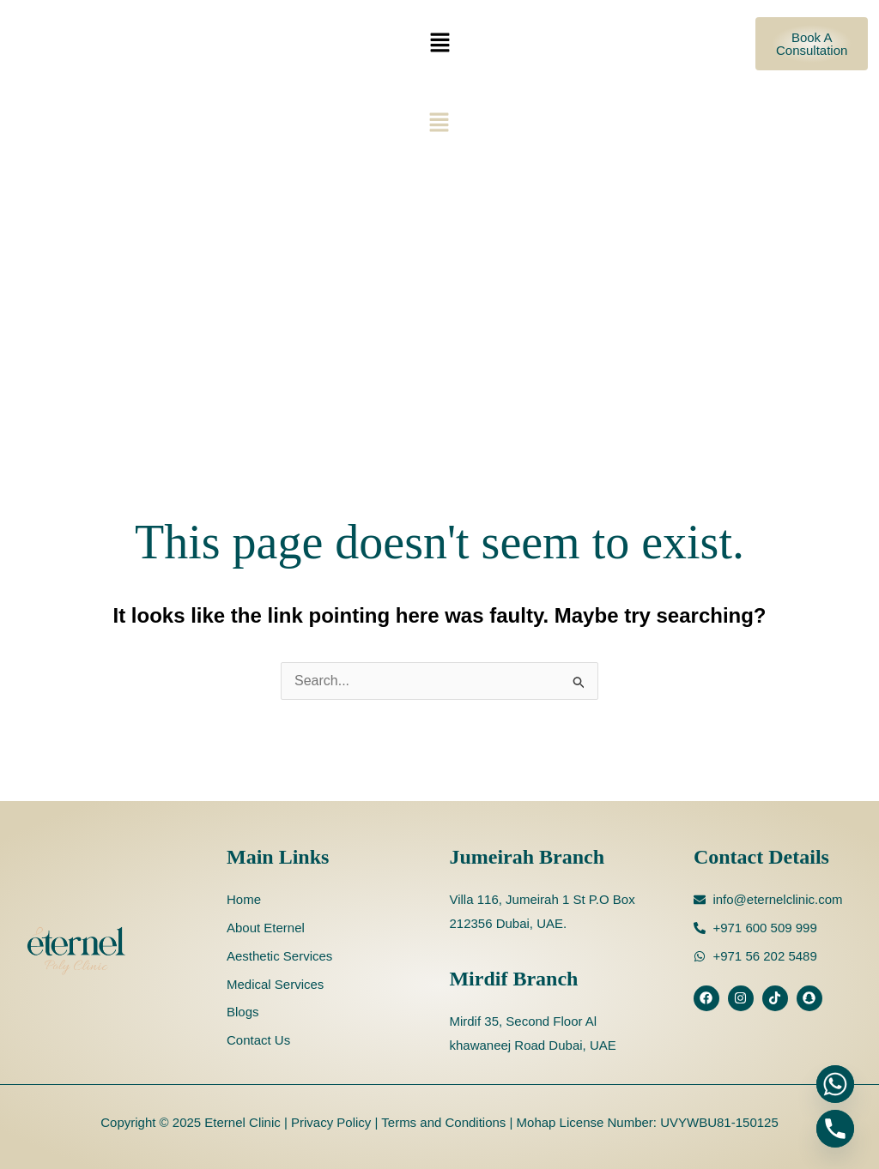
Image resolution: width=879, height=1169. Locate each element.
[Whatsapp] (835, 1084)
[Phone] (835, 1129)
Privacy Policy (330, 1122)
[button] (439, 44)
